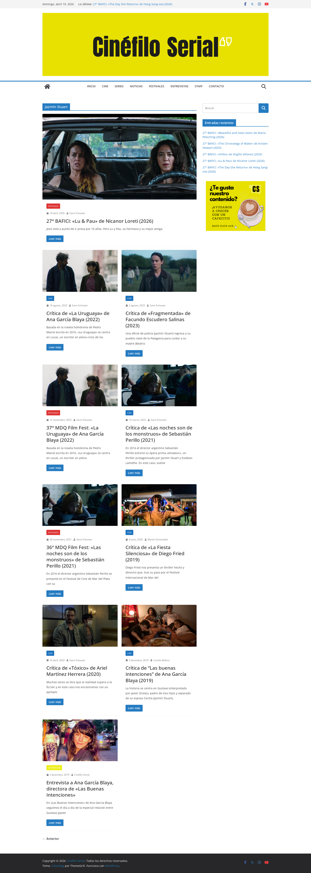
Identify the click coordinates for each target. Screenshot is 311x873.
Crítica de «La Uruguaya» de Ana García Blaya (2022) (77, 316)
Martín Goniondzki (158, 539)
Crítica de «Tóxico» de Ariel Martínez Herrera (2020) (76, 671)
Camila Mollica (161, 660)
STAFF (199, 86)
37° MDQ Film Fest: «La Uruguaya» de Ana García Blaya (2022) (75, 433)
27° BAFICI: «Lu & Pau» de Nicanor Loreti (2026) (99, 221)
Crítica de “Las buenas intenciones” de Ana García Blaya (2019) (156, 674)
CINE (105, 86)
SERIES (119, 86)
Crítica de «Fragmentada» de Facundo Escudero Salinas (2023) (158, 319)
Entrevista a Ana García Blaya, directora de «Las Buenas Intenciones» (79, 788)
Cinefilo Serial (81, 774)
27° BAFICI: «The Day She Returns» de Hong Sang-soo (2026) (132, 4)
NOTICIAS (136, 86)
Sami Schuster (77, 213)
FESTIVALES (156, 86)
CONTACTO (216, 86)
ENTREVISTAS (179, 86)
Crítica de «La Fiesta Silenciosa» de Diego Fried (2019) (155, 553)
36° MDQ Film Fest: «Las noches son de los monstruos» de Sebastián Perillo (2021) (75, 556)
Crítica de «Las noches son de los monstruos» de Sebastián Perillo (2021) (159, 433)
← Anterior (50, 839)
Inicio (91, 86)
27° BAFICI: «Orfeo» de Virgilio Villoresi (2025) (232, 154)
